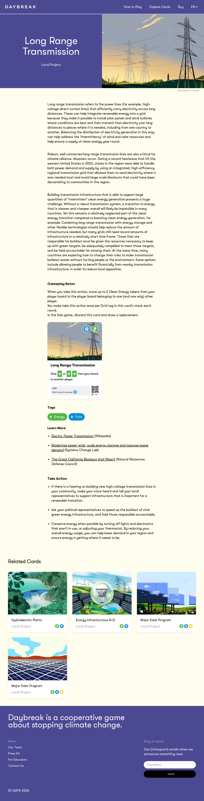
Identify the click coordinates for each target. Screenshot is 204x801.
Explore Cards (159, 7)
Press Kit (14, 753)
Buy (181, 7)
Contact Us (16, 765)
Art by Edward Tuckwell (188, 90)
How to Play (133, 7)
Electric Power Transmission (72, 436)
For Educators (17, 759)
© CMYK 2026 (18, 791)
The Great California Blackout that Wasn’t (83, 459)
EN (194, 7)
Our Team (15, 747)
